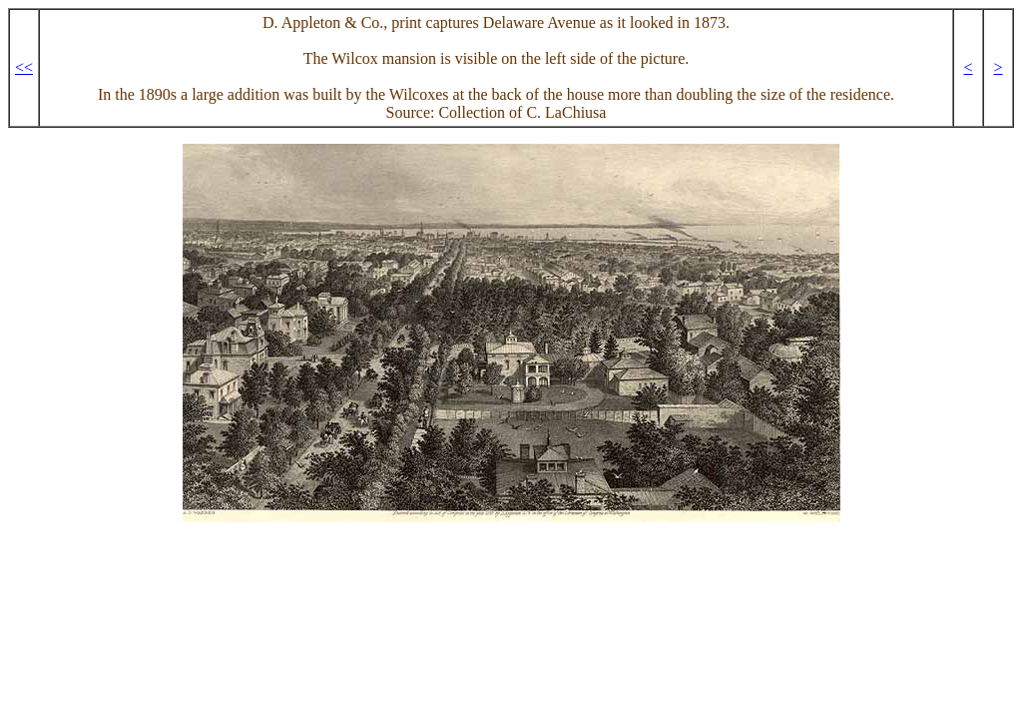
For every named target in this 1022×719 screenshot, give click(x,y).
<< (24, 67)
